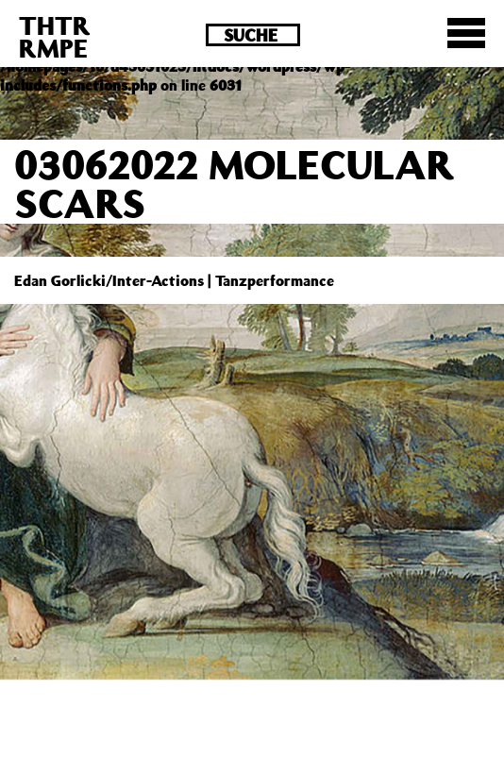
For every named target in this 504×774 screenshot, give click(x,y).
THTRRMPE (55, 36)
